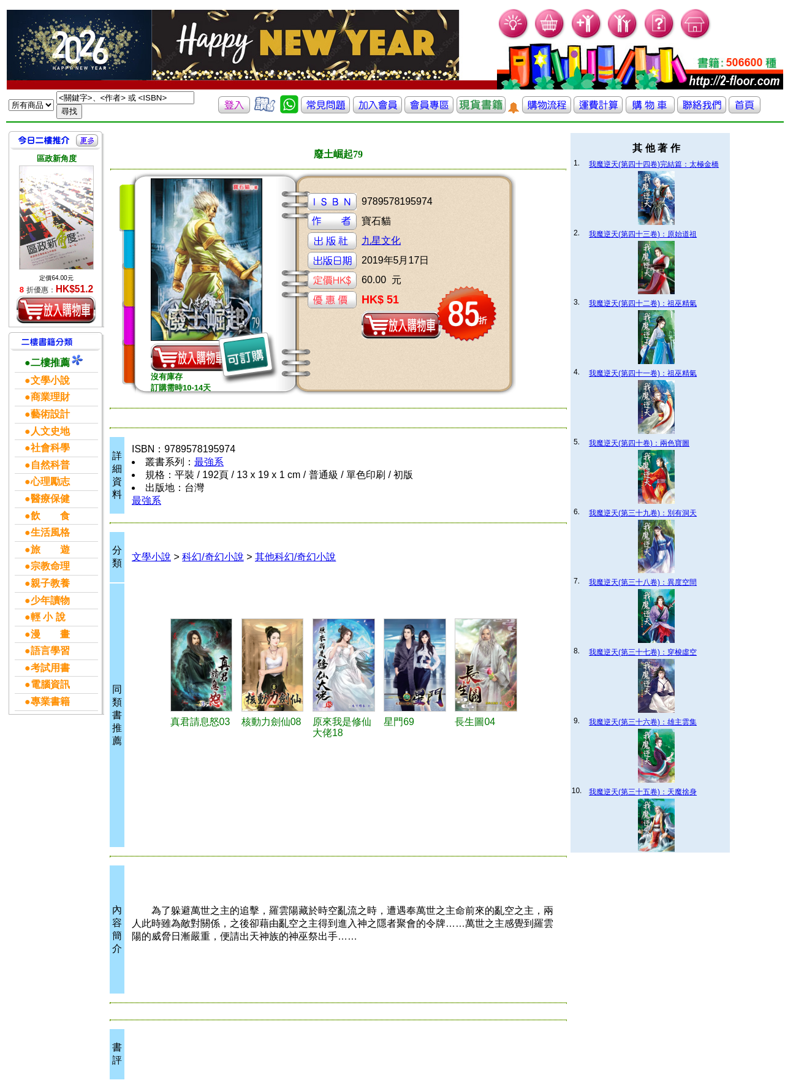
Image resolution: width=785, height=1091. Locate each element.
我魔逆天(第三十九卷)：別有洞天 (643, 513)
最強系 (209, 462)
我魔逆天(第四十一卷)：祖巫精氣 (643, 373)
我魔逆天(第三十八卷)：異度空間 (643, 582)
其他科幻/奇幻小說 (295, 557)
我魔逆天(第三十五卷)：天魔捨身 (643, 792)
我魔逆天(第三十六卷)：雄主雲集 (643, 722)
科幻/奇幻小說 (212, 557)
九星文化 (381, 240)
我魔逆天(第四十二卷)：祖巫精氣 (643, 303)
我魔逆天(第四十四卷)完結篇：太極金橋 (654, 164)
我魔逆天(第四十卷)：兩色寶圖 (639, 443)
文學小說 (151, 557)
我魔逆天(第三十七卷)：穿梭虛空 (643, 652)
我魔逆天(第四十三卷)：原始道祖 (643, 234)
